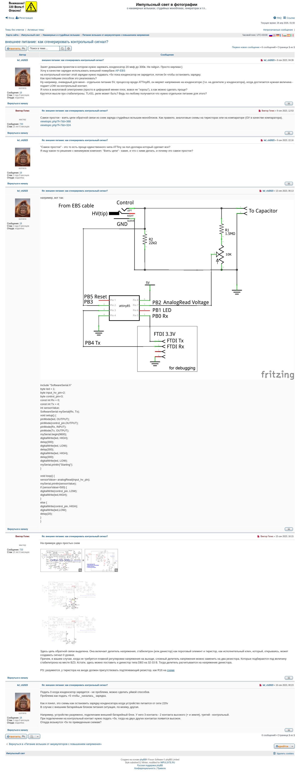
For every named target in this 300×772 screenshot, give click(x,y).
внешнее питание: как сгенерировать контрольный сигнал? (56, 42)
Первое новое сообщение (246, 47)
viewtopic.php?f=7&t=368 (55, 121)
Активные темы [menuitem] (36, 30)
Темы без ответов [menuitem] (14, 30)
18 (21, 93)
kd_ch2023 (22, 60)
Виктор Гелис (23, 111)
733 (21, 124)
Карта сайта (12, 35)
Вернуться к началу (18, 103)
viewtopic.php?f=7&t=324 (55, 125)
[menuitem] (9, 17)
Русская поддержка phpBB (150, 765)
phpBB (143, 759)
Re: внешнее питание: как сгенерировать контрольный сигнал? (75, 111)
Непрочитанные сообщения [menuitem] (278, 30)
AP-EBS (120, 70)
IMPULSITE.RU (167, 762)
